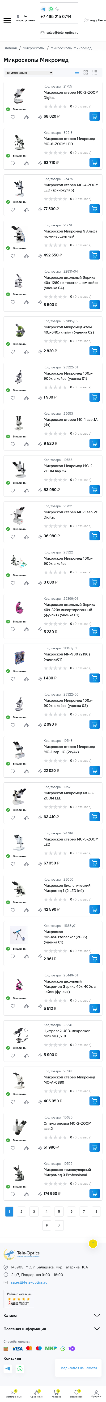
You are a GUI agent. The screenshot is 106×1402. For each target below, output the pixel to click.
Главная (10, 48)
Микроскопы (34, 48)
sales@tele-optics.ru (62, 33)
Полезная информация (25, 1328)
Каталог (11, 1315)
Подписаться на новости (78, 1368)
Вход (89, 20)
